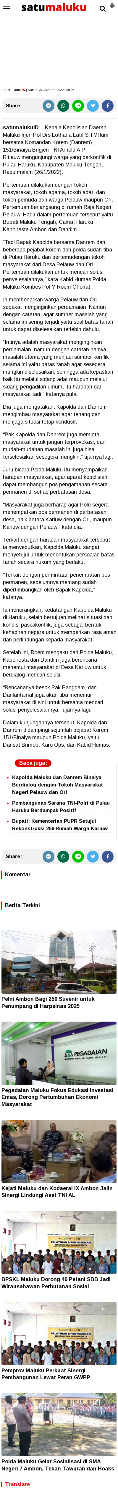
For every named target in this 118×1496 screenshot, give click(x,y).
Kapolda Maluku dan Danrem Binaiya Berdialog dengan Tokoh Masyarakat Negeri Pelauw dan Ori (57, 785)
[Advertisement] (59, 44)
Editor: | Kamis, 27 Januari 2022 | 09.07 (37, 90)
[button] (112, 3)
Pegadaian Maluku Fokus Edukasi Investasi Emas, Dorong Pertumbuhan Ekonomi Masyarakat (57, 1097)
